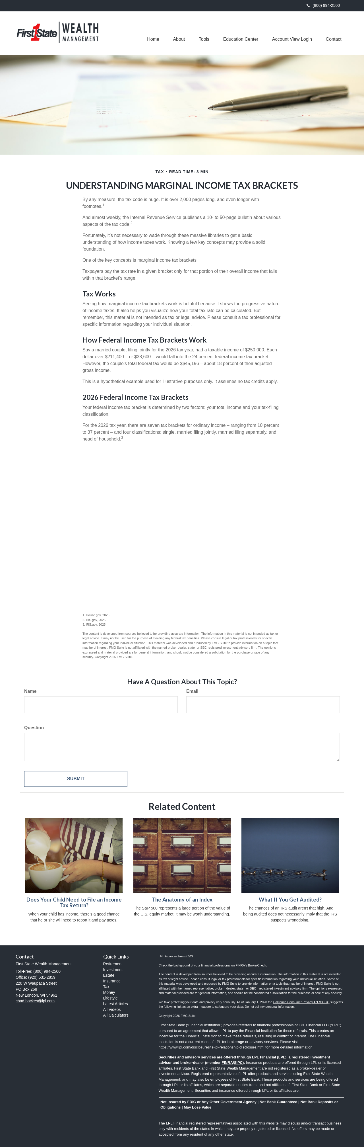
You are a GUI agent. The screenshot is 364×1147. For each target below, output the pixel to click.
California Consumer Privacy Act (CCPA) (301, 1002)
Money (109, 992)
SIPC (238, 1062)
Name (30, 691)
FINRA (227, 1062)
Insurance (112, 981)
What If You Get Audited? (290, 899)
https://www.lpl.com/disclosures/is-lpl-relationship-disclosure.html (211, 1047)
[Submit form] (75, 779)
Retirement (113, 964)
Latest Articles (115, 1003)
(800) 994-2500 (323, 5)
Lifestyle (110, 998)
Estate (109, 975)
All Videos (112, 1009)
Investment (113, 969)
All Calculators (116, 1015)
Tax (106, 986)
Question (34, 727)
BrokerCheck (257, 965)
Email (192, 691)
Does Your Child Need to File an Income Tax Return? (74, 902)
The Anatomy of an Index (182, 899)
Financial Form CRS (179, 956)
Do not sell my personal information (269, 1006)
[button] (177, 33)
